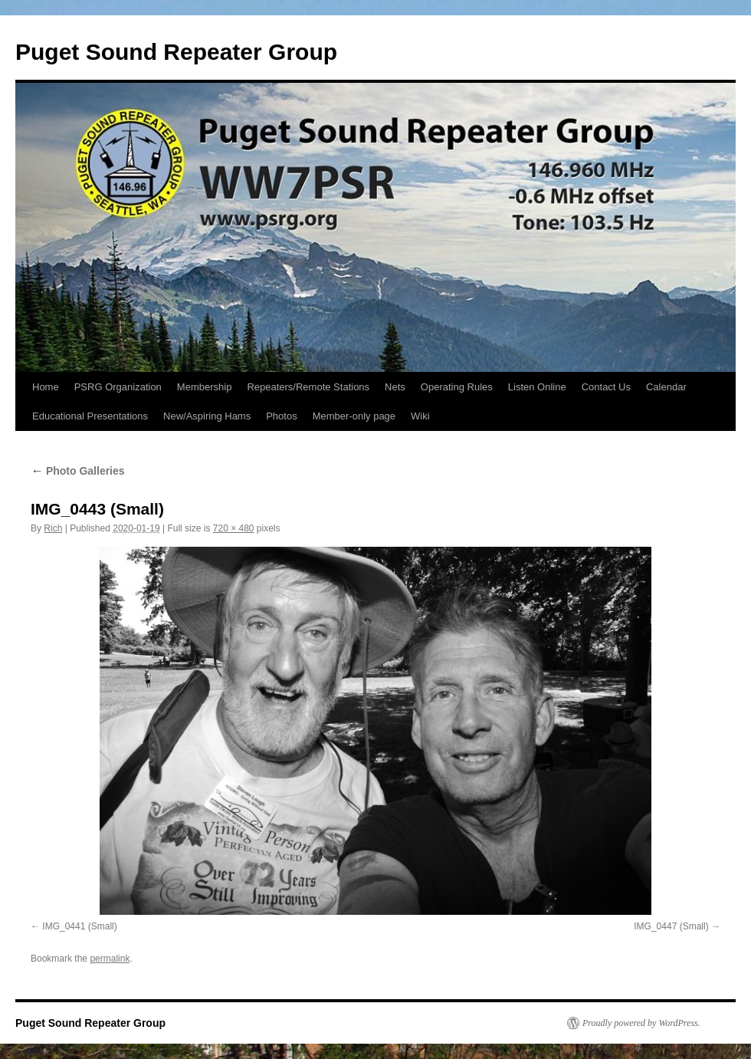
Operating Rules (457, 387)
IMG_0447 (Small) (671, 926)
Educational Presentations (90, 416)
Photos (281, 416)
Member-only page (354, 416)
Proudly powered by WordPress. (641, 1023)
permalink (110, 958)
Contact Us (606, 387)
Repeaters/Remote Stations (308, 387)
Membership (204, 387)
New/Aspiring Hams (207, 416)
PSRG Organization (118, 387)
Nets (395, 387)
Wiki (420, 416)
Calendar (666, 387)
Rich (53, 528)
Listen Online (537, 387)
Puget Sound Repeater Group (176, 51)
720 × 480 (233, 528)
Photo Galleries (78, 471)
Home (45, 387)
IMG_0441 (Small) (79, 926)
